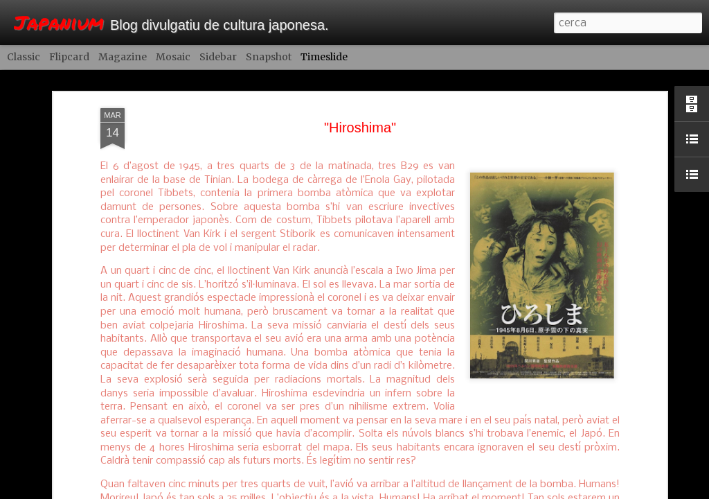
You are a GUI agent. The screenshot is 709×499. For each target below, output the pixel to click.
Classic (23, 57)
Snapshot (268, 57)
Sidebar (218, 57)
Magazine (122, 57)
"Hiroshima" (360, 108)
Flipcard (69, 57)
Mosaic (173, 57)
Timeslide (324, 57)
